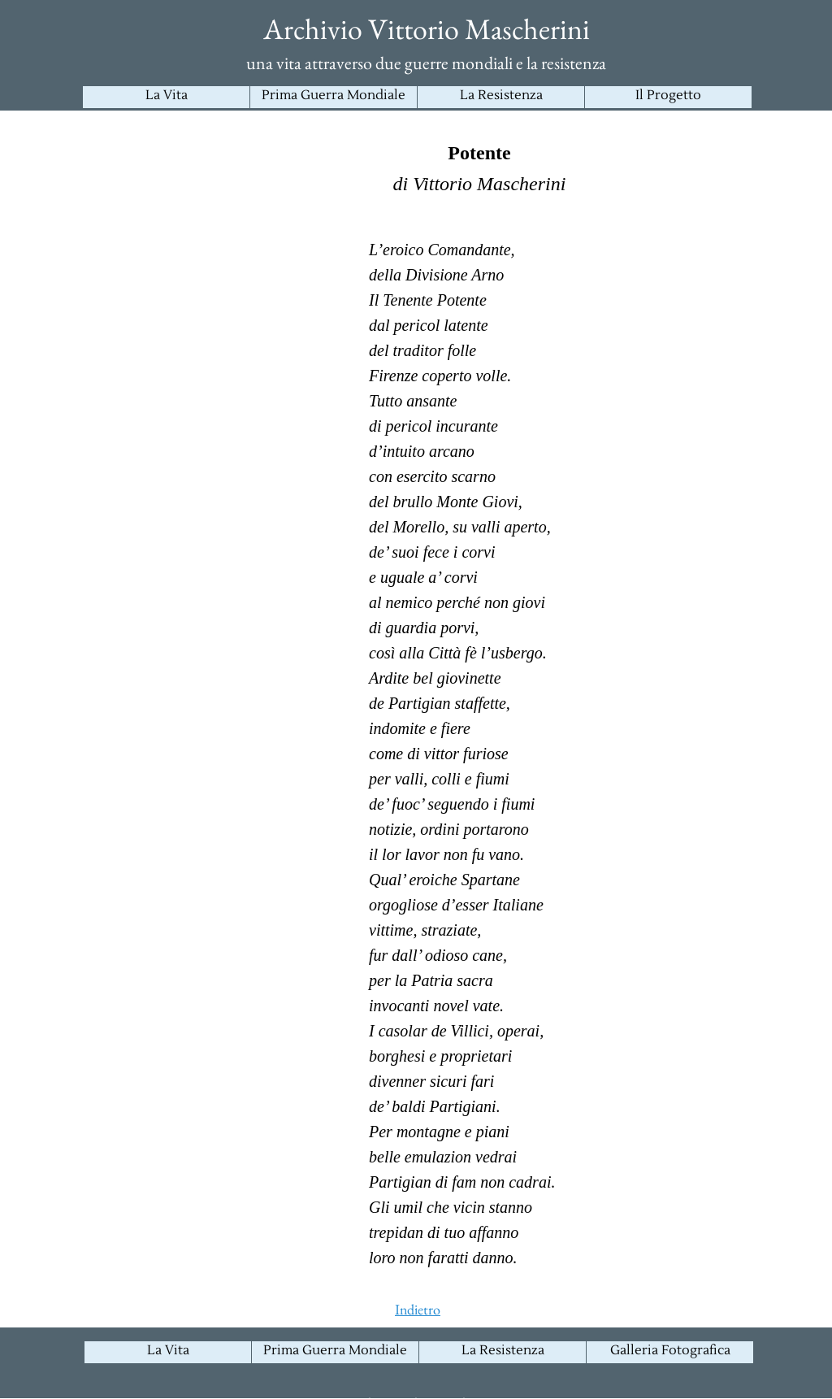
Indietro (417, 1309)
